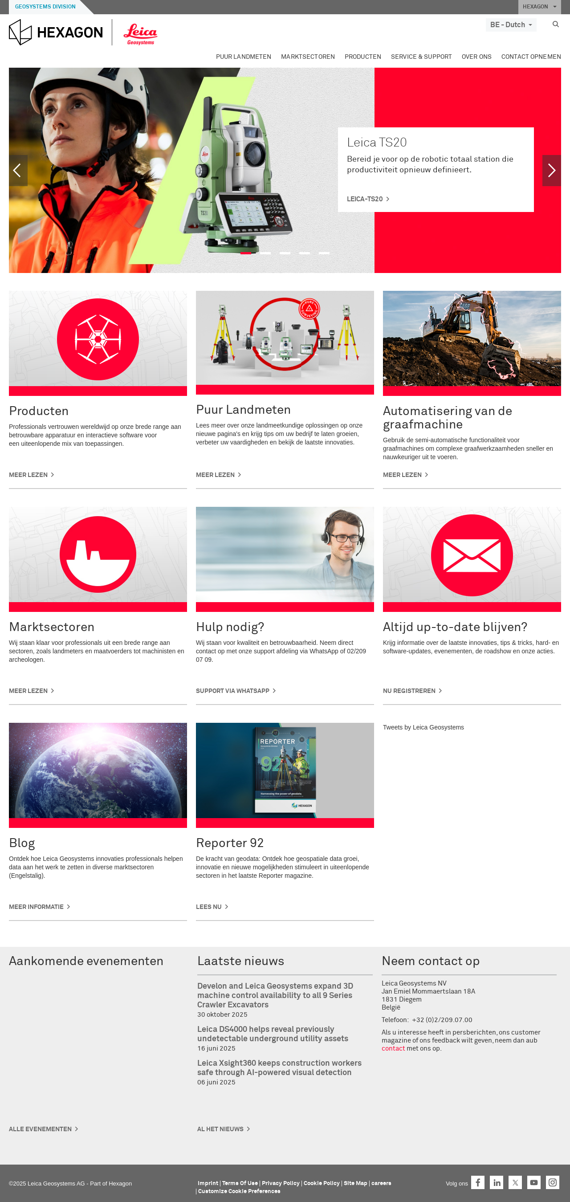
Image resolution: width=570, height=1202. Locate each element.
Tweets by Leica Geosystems (423, 727)
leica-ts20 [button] (365, 199)
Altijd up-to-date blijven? (455, 627)
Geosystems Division (45, 7)
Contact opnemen (531, 57)
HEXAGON (540, 7)
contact (393, 1048)
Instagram (552, 1182)
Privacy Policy (281, 1183)
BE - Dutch (511, 25)
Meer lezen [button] (28, 475)
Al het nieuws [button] (220, 1129)
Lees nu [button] (209, 907)
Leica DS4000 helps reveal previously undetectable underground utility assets (272, 1034)
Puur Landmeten (244, 57)
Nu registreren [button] (409, 691)
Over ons (477, 57)
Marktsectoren (308, 57)
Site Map (355, 1183)
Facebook (477, 1182)
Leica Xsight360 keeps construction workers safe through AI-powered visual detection (279, 1068)
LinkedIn (496, 1182)
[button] (23, 170)
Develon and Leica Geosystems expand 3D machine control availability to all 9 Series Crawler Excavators (275, 995)
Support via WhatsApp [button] (232, 691)
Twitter (515, 1182)
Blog (22, 843)
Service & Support (421, 57)
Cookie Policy (322, 1183)
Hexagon (120, 1183)
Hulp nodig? (230, 627)
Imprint (208, 1183)
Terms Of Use (240, 1183)
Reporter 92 (230, 843)
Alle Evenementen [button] (40, 1129)
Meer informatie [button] (36, 907)
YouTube (534, 1182)
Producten (363, 57)
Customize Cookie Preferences (239, 1191)
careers (381, 1183)
